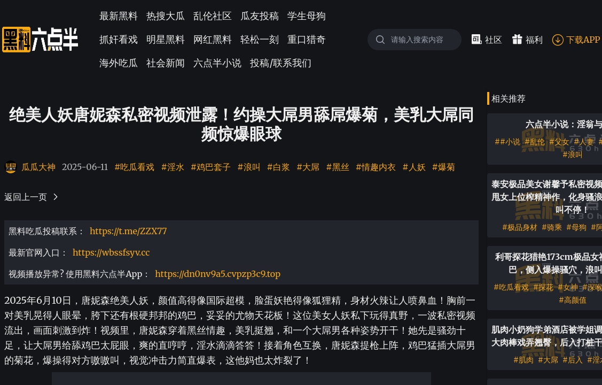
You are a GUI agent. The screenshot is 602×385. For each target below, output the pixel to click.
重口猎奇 (306, 39)
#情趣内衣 (376, 166)
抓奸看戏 (118, 39)
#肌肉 (523, 360)
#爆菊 (443, 166)
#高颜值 (573, 300)
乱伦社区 (212, 16)
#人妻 (584, 142)
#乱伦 (535, 142)
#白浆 (278, 166)
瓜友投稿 (259, 16)
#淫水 (172, 166)
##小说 (507, 142)
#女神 (568, 287)
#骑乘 (552, 227)
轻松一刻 (259, 39)
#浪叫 (248, 166)
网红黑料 (212, 39)
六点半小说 (217, 63)
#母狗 (576, 227)
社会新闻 (165, 63)
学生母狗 (306, 16)
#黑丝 (337, 166)
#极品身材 (519, 227)
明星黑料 (165, 39)
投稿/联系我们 (280, 63)
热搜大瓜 (165, 16)
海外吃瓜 (118, 63)
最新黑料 (118, 16)
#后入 (572, 360)
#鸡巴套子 (211, 166)
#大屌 (307, 166)
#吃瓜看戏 (134, 166)
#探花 (543, 287)
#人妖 (413, 166)
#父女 (559, 142)
